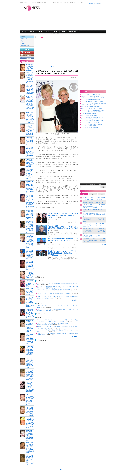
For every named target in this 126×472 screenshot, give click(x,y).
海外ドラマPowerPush (73, 31)
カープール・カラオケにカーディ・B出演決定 (92, 101)
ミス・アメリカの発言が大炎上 (88, 125)
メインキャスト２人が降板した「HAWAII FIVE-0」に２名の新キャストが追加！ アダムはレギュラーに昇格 (94, 240)
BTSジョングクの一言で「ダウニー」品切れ (91, 108)
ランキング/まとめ (25, 45)
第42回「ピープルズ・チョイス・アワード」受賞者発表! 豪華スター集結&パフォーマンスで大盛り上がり (63, 253)
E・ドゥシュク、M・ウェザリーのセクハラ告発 (92, 98)
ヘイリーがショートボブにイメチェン (90, 115)
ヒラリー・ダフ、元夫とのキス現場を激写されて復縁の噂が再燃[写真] (54, 290)
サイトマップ (102, 3)
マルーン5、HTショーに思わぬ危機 (89, 127)
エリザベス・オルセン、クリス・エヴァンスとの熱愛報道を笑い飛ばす (54, 293)
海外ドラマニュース (32, 31)
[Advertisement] (74, 16)
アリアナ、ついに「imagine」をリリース (91, 118)
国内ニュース (24, 41)
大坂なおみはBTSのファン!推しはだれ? (90, 106)
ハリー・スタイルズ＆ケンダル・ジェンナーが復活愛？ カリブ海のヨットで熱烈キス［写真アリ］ (63, 215)
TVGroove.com (63, 469)
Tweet (52, 66)
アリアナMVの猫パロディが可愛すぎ (90, 122)
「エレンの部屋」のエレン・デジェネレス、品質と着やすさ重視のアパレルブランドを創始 (63, 228)
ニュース (26, 33)
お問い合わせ (96, 3)
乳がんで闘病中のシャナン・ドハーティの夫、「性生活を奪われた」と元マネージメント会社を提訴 (94, 220)
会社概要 (91, 3)
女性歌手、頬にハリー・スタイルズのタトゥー (92, 105)
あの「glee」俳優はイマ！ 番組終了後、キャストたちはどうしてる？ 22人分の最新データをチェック (94, 215)
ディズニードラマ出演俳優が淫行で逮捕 (90, 99)
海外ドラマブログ (48, 31)
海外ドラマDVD (55, 31)
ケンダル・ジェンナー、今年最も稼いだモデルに (92, 110)
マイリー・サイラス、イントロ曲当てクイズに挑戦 (93, 103)
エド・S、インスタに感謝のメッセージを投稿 (92, 120)
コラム (63, 31)
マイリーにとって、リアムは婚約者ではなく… (92, 117)
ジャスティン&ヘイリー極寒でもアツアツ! (91, 94)
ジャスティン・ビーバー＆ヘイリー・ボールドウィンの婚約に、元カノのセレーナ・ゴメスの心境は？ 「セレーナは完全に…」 (94, 206)
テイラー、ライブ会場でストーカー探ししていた (92, 112)
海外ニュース (32, 33)
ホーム (22, 33)
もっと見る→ (75, 300)
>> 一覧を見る (102, 244)
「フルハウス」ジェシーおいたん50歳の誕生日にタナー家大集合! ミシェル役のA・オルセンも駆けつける (94, 225)
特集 (40, 31)
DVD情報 (23, 43)
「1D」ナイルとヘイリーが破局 (88, 113)
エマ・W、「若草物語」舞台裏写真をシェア (91, 124)
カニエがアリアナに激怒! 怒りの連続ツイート (92, 96)
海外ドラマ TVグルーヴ (24, 31)
